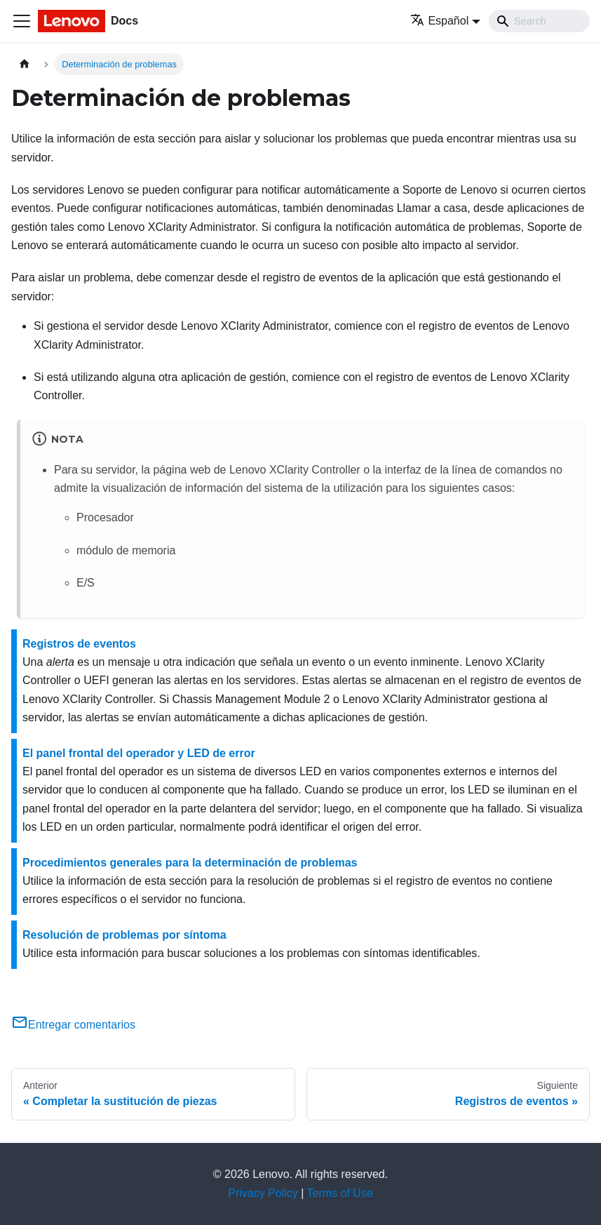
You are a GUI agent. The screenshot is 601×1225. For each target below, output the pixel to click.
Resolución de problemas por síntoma (124, 935)
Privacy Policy (263, 1193)
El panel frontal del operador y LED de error (138, 753)
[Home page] (24, 64)
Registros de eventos (79, 644)
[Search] (539, 21)
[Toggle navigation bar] (21, 21)
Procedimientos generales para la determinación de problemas (190, 863)
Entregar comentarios (73, 1025)
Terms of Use (340, 1193)
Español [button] (439, 21)
